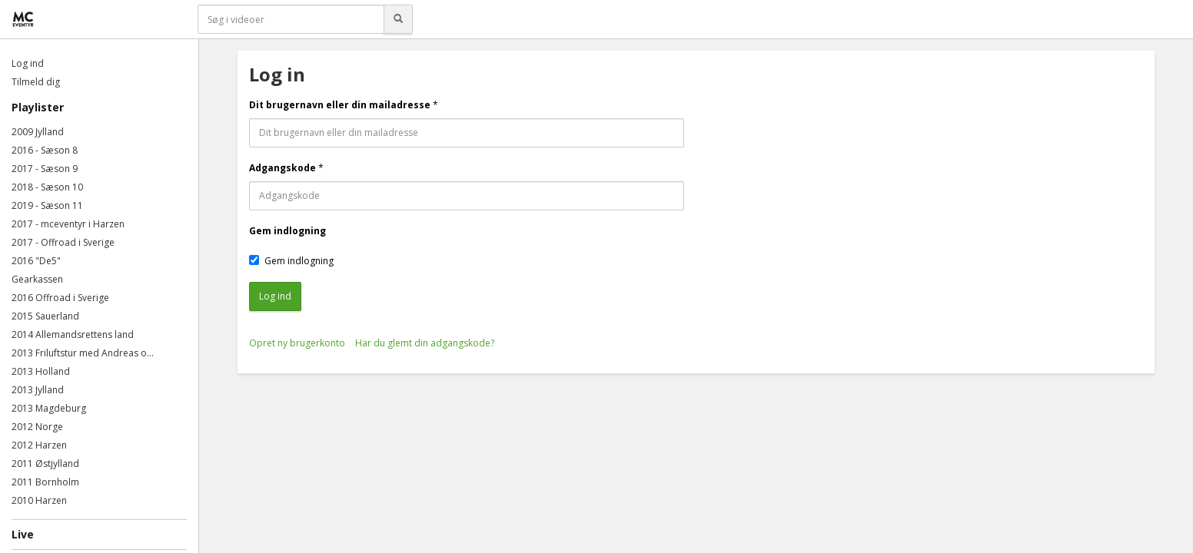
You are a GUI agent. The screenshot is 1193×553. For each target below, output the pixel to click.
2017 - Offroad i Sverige (63, 242)
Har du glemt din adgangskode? (424, 342)
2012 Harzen (39, 445)
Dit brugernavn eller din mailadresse (339, 104)
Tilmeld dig (36, 81)
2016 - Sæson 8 (45, 150)
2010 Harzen (39, 500)
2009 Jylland (38, 131)
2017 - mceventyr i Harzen (68, 223)
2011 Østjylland (45, 463)
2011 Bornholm (45, 481)
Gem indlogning (287, 230)
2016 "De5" (36, 260)
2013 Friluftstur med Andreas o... (83, 352)
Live (23, 534)
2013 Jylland (38, 389)
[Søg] (398, 19)
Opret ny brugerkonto (297, 342)
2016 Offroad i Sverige (60, 297)
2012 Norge (37, 426)
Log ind (28, 63)
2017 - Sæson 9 (45, 168)
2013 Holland (41, 371)
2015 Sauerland (45, 316)
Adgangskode (282, 167)
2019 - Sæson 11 (47, 205)
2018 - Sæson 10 (47, 187)
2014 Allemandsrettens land (73, 334)
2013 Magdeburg (49, 408)
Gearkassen (37, 279)
